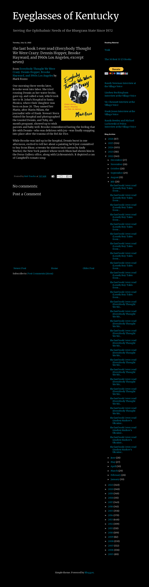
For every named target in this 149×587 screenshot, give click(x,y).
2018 (111, 497)
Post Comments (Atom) (40, 273)
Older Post (88, 268)
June (113, 457)
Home (54, 268)
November (117, 164)
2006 (111, 550)
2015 (111, 510)
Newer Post (19, 268)
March (114, 470)
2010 (110, 532)
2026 (111, 138)
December (117, 160)
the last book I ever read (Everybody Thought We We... (123, 304)
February (116, 475)
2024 (111, 147)
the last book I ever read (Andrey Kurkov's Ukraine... (123, 420)
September (117, 172)
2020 (111, 489)
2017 (110, 502)
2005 (111, 554)
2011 (110, 528)
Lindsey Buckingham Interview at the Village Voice (120, 94)
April (114, 466)
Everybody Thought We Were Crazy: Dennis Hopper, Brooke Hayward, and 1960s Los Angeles (34, 72)
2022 (111, 156)
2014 (110, 515)
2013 (110, 519)
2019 (110, 493)
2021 (111, 484)
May (113, 462)
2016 (110, 506)
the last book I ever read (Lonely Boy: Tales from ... (123, 188)
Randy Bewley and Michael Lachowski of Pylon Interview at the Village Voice (120, 123)
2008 (111, 541)
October (115, 168)
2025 (111, 143)
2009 (111, 536)
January (115, 479)
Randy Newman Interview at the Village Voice (120, 85)
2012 (110, 523)
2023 (111, 151)
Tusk (107, 50)
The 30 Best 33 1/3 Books (118, 59)
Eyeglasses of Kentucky (66, 16)
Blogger (89, 572)
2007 (111, 545)
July (113, 181)
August (115, 177)
